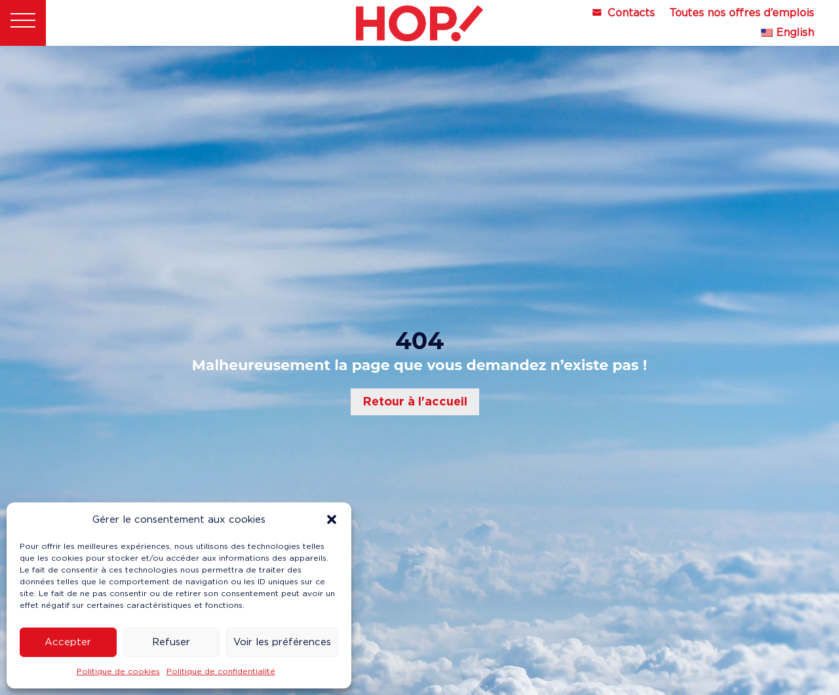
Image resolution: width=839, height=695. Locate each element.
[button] (331, 519)
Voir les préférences (282, 642)
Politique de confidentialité (220, 671)
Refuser (171, 642)
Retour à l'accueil (414, 401)
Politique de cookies (118, 671)
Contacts (631, 14)
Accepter (68, 642)
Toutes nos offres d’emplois (741, 14)
